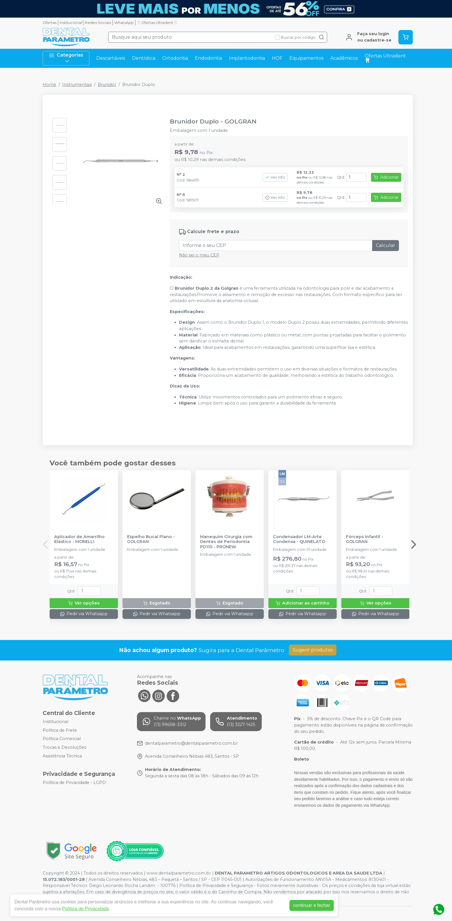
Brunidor (107, 84)
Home (49, 84)
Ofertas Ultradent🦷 (385, 58)
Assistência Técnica (62, 756)
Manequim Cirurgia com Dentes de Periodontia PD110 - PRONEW (226, 541)
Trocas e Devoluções (64, 747)
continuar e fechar (311, 905)
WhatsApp (124, 22)
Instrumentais (77, 84)
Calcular (385, 245)
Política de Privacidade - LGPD (74, 782)
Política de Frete (60, 730)
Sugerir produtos (313, 650)
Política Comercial (62, 739)
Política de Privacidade (85, 908)
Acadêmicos (344, 58)
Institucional (71, 22)
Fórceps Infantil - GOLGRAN (364, 539)
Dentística (143, 58)
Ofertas (49, 22)
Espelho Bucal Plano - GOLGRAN (151, 539)
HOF (277, 58)
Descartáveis (110, 58)
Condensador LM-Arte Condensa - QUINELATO (299, 539)
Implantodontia (247, 58)
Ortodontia (175, 58)
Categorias (66, 58)
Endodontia (208, 58)
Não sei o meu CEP (199, 255)
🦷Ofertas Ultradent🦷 (157, 22)
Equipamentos (306, 58)
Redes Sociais (98, 22)
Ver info (275, 177)
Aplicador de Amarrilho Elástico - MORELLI (79, 539)
